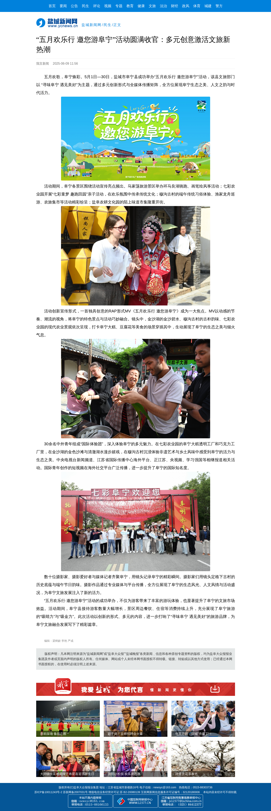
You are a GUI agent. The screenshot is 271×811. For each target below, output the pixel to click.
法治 (163, 6)
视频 (107, 6)
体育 (196, 6)
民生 (85, 6)
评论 (96, 6)
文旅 (152, 6)
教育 (130, 6)
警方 (219, 6)
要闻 (63, 6)
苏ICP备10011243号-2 (48, 792)
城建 (208, 6)
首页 (52, 6)
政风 (185, 6)
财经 (174, 6)
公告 (74, 6)
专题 (118, 6)
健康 (141, 6)
